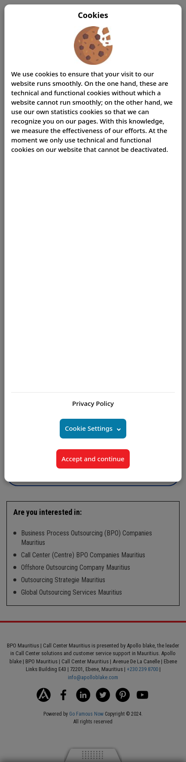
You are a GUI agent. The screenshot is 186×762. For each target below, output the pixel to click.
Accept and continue (92, 458)
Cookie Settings (89, 428)
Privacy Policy (93, 403)
